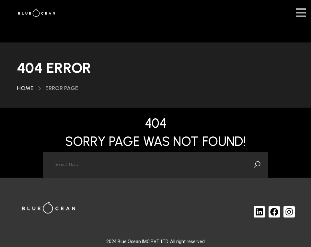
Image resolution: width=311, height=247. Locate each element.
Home (25, 88)
